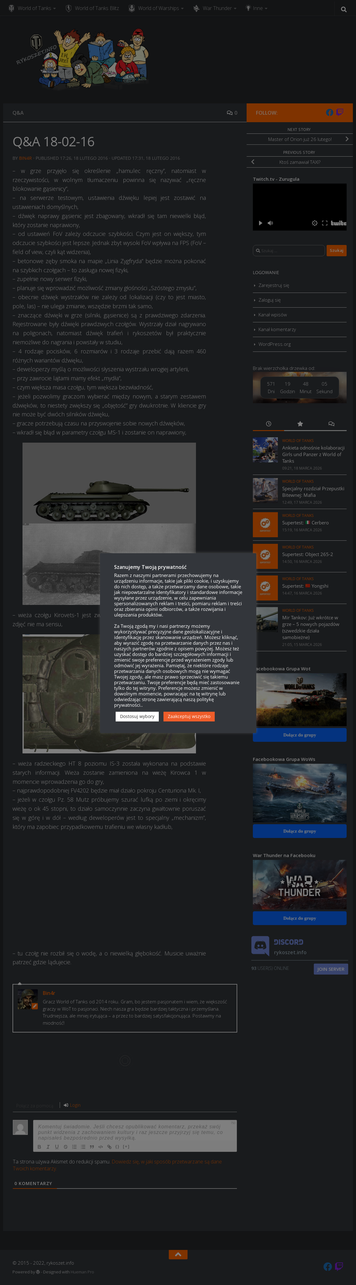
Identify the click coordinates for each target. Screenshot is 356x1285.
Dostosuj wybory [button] (137, 716)
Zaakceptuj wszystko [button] (189, 716)
